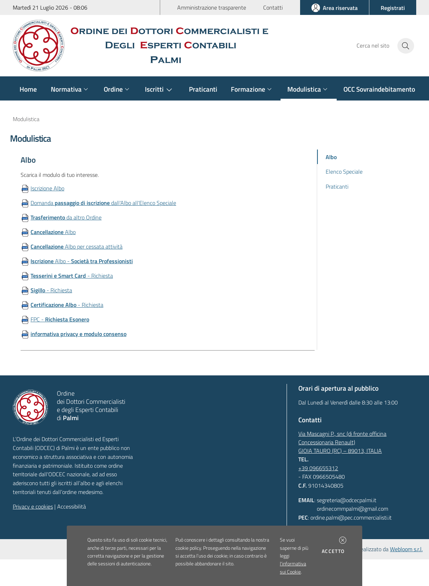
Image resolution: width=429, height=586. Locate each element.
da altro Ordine (66, 217)
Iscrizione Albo (47, 188)
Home (28, 89)
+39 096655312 (318, 468)
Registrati (393, 8)
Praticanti (203, 89)
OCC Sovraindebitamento (379, 89)
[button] (342, 540)
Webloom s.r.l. (406, 549)
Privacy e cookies (33, 506)
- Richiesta (72, 275)
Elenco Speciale (344, 171)
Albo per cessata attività (77, 246)
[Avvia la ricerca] (405, 46)
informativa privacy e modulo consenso (78, 334)
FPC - (60, 319)
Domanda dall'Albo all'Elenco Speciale (103, 203)
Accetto (334, 551)
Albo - (82, 261)
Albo (53, 232)
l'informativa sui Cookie (293, 567)
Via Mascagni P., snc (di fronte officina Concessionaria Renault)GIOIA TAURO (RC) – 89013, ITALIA (342, 442)
